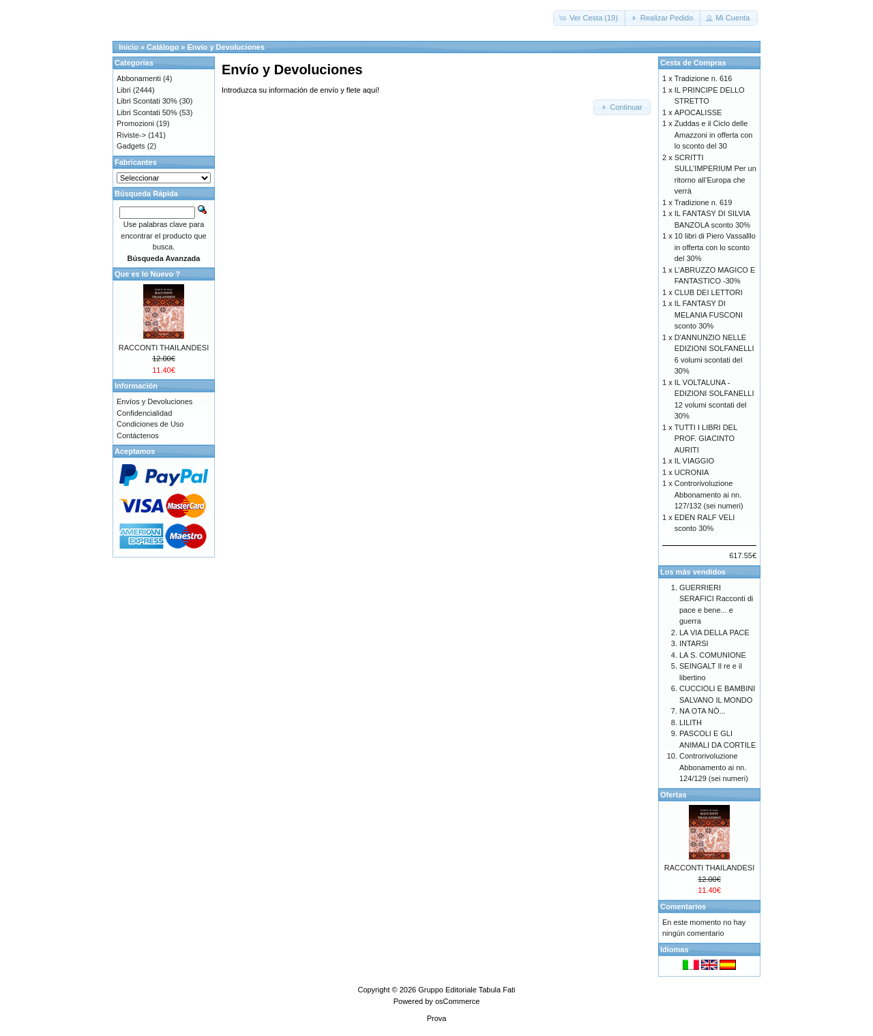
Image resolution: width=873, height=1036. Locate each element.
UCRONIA (692, 472)
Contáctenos (138, 435)
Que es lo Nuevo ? (147, 274)
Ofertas (673, 795)
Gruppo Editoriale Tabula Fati (466, 990)
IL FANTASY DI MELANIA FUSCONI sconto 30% (709, 314)
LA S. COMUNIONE (712, 655)
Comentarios (683, 906)
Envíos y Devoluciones (154, 401)
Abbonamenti (139, 78)
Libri (124, 90)
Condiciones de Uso (150, 424)
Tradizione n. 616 (704, 78)
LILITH (690, 722)
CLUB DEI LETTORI (709, 292)
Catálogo (163, 47)
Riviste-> (131, 135)
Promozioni (135, 123)
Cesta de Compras (693, 63)
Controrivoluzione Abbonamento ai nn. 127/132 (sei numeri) (709, 494)
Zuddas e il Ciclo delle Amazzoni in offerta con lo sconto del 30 (714, 134)
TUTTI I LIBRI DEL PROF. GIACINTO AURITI (706, 438)
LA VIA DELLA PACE (714, 632)
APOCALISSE (698, 112)
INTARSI (694, 643)
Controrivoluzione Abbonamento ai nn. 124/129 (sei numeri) (713, 767)
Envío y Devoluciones (226, 47)
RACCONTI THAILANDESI (164, 348)
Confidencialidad (144, 413)
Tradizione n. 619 (704, 202)
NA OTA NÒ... (702, 711)
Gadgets (131, 146)
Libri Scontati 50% (147, 112)
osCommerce (457, 1001)
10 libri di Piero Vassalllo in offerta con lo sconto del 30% (715, 247)
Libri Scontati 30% (147, 101)
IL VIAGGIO (694, 461)
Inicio (128, 47)
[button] (589, 18)
